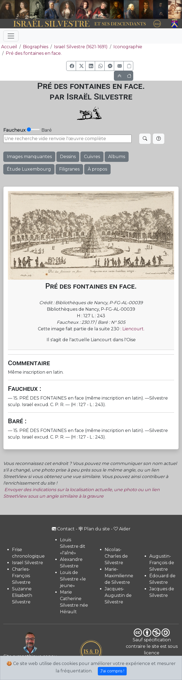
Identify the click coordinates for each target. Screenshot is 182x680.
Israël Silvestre (27, 562)
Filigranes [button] (69, 169)
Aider (122, 528)
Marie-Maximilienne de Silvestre (119, 576)
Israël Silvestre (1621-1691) (81, 46)
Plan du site (94, 528)
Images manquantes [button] (29, 156)
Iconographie (127, 46)
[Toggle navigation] (11, 36)
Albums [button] (116, 156)
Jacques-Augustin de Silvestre (118, 595)
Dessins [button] (68, 156)
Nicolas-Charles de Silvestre (116, 556)
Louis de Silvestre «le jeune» (73, 579)
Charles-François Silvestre (21, 576)
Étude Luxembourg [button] (29, 169)
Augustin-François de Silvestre (161, 563)
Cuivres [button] (92, 156)
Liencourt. (133, 328)
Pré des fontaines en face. (34, 53)
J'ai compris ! (112, 671)
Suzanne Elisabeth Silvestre (22, 595)
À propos (97, 169)
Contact (63, 528)
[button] (71, 66)
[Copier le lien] (128, 66)
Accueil (8, 46)
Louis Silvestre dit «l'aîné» (72, 546)
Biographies (35, 46)
